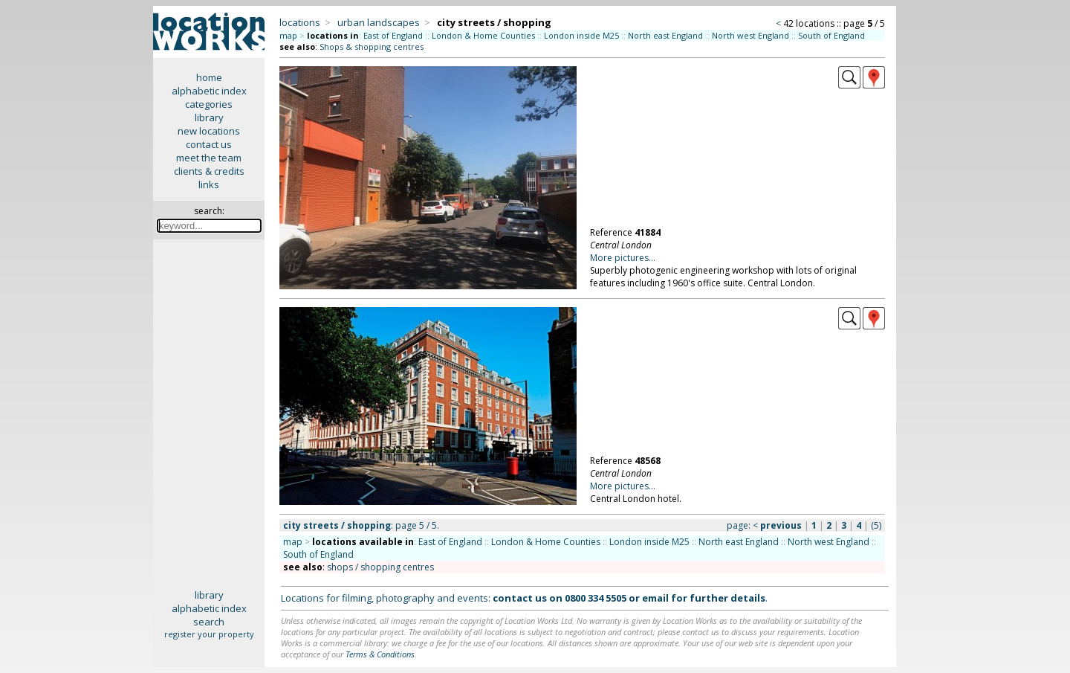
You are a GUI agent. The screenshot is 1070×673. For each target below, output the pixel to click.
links (208, 184)
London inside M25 (581, 35)
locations (299, 22)
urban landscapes (378, 22)
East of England (393, 35)
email (655, 598)
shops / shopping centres (380, 567)
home (209, 77)
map (288, 35)
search (208, 621)
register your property (209, 634)
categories (209, 104)
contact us (209, 144)
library (209, 117)
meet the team (208, 157)
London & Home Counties (483, 35)
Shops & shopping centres (372, 46)
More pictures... (622, 257)
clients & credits (209, 171)
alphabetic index (209, 90)
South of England (831, 35)
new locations (209, 131)
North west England (750, 35)
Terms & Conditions (380, 654)
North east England (665, 35)
